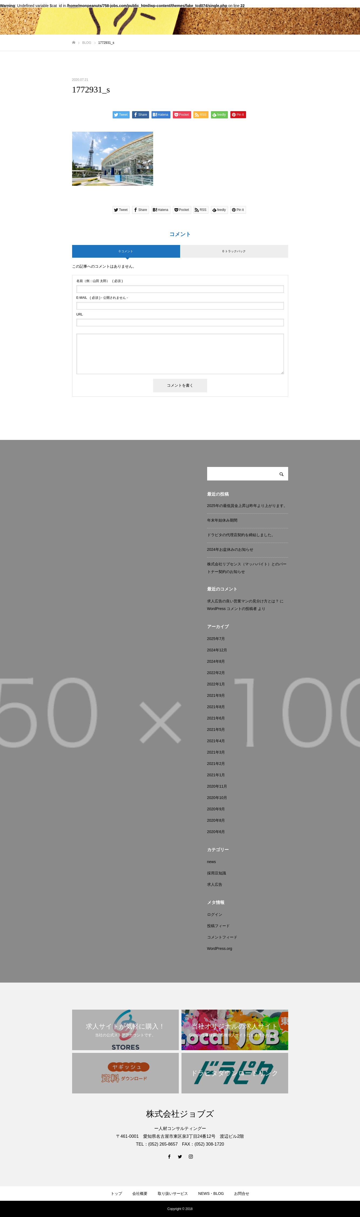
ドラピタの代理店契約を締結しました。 (241, 535)
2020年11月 (217, 786)
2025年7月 (216, 638)
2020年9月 (216, 809)
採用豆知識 (216, 873)
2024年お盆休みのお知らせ (230, 549)
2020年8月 (216, 820)
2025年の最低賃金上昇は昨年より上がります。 (247, 505)
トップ (116, 1193)
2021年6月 (216, 718)
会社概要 (139, 1193)
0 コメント (126, 251)
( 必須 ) (99, 281)
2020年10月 (217, 797)
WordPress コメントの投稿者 (232, 608)
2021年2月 (216, 763)
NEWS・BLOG (211, 1193)
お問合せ (241, 1193)
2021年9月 (216, 695)
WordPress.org (219, 948)
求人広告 (214, 884)
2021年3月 (216, 752)
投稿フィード (218, 926)
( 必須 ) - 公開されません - (102, 297)
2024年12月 (217, 650)
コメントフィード (222, 937)
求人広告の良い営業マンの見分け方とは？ (243, 601)
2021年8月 (216, 707)
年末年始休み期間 (222, 520)
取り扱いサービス (173, 1193)
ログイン (214, 914)
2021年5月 (216, 729)
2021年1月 (216, 775)
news (211, 862)
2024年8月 (216, 661)
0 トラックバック (233, 251)
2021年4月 (216, 741)
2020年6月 (216, 832)
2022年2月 (216, 673)
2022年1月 (216, 684)
